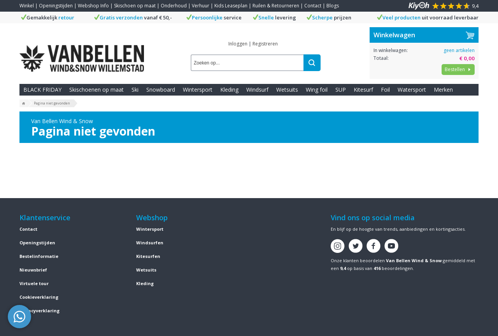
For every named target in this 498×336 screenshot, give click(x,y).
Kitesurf (363, 89)
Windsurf (257, 89)
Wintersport (197, 89)
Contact (312, 5)
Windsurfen (149, 242)
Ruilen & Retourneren (276, 5)
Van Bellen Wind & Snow (414, 260)
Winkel (26, 5)
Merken (443, 89)
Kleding (229, 89)
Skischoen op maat (135, 5)
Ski (135, 89)
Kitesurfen (148, 256)
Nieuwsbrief (33, 270)
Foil (385, 89)
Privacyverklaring (39, 310)
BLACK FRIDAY (42, 89)
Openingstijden (56, 5)
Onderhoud (174, 5)
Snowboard (160, 89)
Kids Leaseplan (230, 5)
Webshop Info (93, 5)
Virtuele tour (34, 283)
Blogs (332, 5)
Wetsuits (287, 89)
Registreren (265, 43)
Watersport (412, 89)
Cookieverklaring (38, 297)
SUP (340, 89)
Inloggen (237, 43)
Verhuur (200, 5)
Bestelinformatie (38, 256)
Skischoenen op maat (96, 89)
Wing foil (317, 89)
